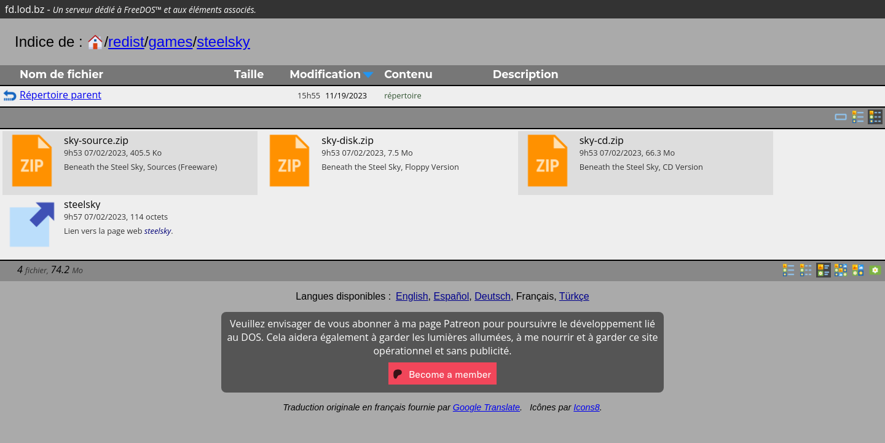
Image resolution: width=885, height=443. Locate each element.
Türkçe (574, 296)
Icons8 (586, 407)
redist (126, 41)
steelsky (223, 41)
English (412, 296)
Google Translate (486, 407)
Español (451, 296)
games (170, 41)
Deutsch (492, 296)
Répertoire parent (60, 95)
